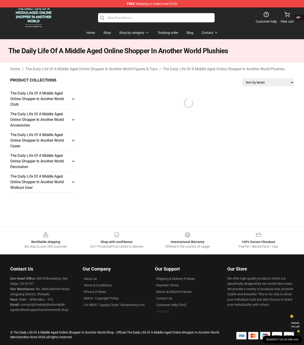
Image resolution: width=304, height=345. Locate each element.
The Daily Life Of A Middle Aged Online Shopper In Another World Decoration (37, 161)
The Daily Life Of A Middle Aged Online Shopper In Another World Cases (37, 140)
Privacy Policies (95, 292)
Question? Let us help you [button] (282, 339)
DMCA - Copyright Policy (101, 298)
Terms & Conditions (98, 285)
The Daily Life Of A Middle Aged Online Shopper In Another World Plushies (224, 69)
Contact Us (164, 298)
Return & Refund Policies (174, 292)
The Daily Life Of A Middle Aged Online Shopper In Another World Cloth (37, 99)
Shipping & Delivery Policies (175, 279)
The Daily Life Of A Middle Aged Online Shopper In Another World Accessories (37, 119)
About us (90, 279)
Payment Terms (167, 285)
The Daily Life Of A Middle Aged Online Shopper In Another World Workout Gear (37, 182)
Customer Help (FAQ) (171, 305)
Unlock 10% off (295, 325)
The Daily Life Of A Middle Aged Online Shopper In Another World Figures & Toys (91, 69)
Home (15, 69)
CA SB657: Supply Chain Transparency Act (114, 305)
